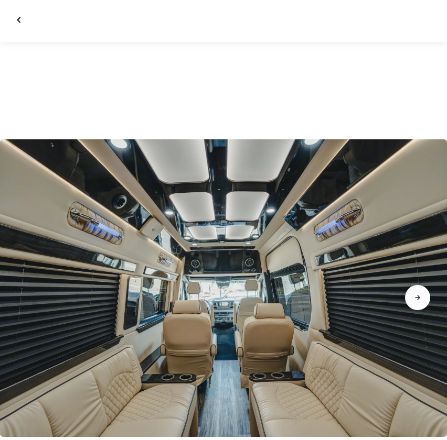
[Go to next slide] (417, 297)
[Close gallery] (19, 19)
